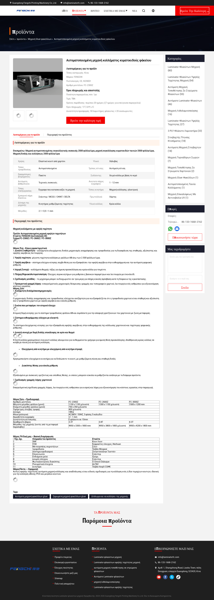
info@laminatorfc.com (72, 3)
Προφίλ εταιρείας (63, 557)
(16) (183, 112)
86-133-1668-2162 (98, 3)
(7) (183, 159)
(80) (184, 69)
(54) (184, 79)
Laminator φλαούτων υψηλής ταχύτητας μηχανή (117, 562)
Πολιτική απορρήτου (64, 584)
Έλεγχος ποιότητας (64, 568)
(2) (181, 169)
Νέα (134, 10)
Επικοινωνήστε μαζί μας (66, 573)
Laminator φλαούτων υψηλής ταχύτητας (113, 587)
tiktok (178, 577)
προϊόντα (21, 39)
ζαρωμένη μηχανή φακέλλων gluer (69, 496)
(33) (185, 130)
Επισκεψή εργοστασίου (66, 562)
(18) (179, 139)
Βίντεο (95, 10)
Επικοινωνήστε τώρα (185, 237)
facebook (165, 577)
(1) (183, 177)
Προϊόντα (79, 10)
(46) (185, 102)
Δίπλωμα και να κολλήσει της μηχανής (109, 496)
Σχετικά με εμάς (116, 10)
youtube (159, 577)
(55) (182, 91)
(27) (184, 122)
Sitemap (58, 578)
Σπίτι (65, 10)
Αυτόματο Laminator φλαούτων (109, 576)
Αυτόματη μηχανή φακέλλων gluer (31, 496)
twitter (172, 577)
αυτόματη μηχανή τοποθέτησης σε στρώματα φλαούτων (115, 569)
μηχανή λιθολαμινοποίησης (107, 582)
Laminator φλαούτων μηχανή (108, 557)
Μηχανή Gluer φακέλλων (39, 39)
